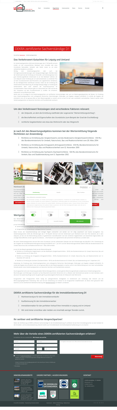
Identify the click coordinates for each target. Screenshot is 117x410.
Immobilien (47, 8)
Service (80, 8)
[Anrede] (24, 341)
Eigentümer (56, 8)
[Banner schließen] (89, 187)
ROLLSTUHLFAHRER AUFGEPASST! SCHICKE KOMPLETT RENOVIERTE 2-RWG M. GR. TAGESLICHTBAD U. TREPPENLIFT (26, 391)
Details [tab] (58, 192)
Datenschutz (67, 403)
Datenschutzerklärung (26, 355)
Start (39, 8)
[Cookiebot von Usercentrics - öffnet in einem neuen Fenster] (81, 187)
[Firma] (47, 345)
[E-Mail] (47, 352)
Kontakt (87, 8)
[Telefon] (24, 352)
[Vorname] (47, 341)
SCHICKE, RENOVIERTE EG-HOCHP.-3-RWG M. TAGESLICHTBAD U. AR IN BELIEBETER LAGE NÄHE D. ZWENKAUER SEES (27, 397)
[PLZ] (39, 349)
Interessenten (65, 8)
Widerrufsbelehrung (58, 403)
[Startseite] (24, 8)
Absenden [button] (98, 357)
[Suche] (103, 9)
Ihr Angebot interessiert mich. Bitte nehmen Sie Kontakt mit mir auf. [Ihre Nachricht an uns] (81, 347)
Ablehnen (37, 221)
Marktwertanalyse (50, 282)
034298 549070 (18, 1)
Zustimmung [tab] (36, 192)
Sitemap (58, 405)
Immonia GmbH (35, 403)
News (73, 8)
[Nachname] (24, 345)
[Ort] (50, 349)
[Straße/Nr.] (24, 349)
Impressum (49, 403)
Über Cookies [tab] (81, 192)
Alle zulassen (79, 221)
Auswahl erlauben (58, 221)
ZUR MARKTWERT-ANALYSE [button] (23, 202)
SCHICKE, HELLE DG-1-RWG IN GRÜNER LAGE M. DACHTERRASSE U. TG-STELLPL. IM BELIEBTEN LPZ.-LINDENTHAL (26, 383)
